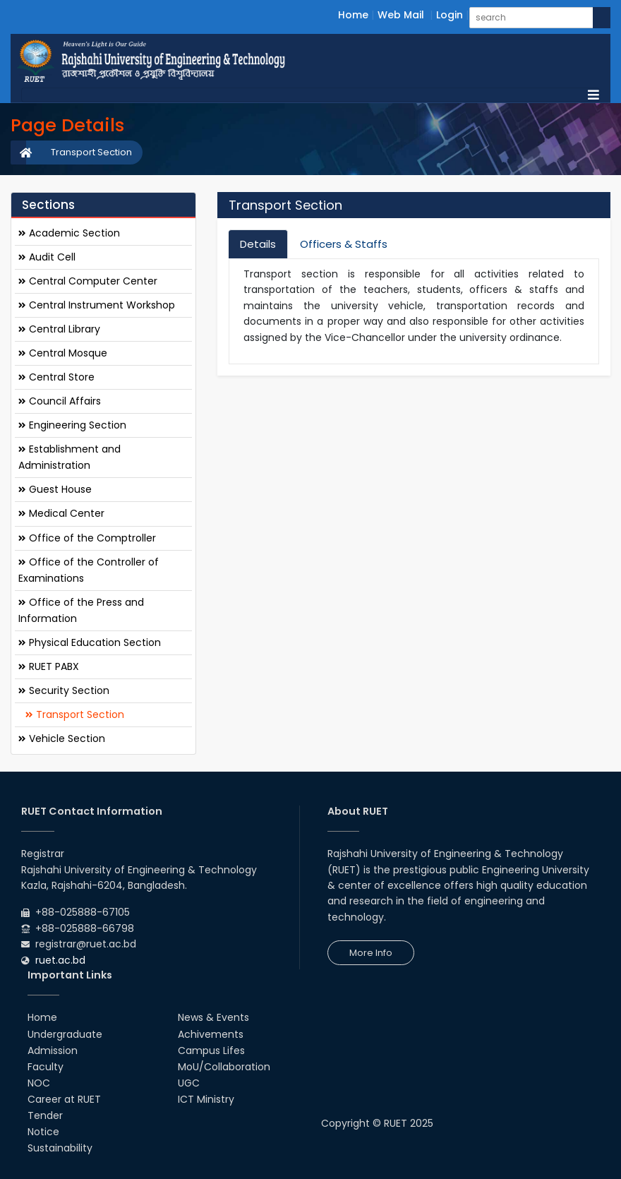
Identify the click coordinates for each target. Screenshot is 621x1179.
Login (449, 15)
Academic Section (69, 233)
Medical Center (61, 513)
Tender (45, 1115)
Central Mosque (62, 353)
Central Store (56, 377)
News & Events (213, 1017)
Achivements (210, 1034)
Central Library (59, 329)
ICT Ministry (206, 1099)
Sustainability (60, 1148)
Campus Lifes (211, 1050)
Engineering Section (72, 425)
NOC (39, 1083)
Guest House (55, 489)
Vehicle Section (61, 738)
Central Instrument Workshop (96, 305)
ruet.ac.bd (60, 960)
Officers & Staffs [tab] (343, 244)
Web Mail (401, 15)
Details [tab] (258, 244)
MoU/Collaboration (224, 1067)
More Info (370, 952)
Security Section (63, 690)
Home (353, 15)
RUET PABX (48, 666)
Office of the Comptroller (87, 538)
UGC (189, 1083)
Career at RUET (64, 1099)
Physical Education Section (89, 642)
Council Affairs (59, 401)
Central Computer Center (87, 281)
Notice (43, 1132)
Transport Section (91, 152)
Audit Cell (47, 257)
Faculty (46, 1067)
